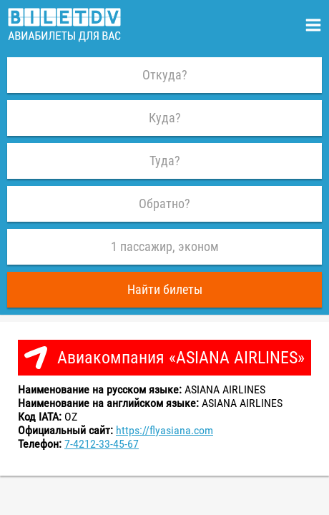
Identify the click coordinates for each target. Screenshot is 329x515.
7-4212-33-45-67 (101, 444)
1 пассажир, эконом (165, 246)
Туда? (164, 160)
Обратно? (164, 203)
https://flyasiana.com (164, 430)
